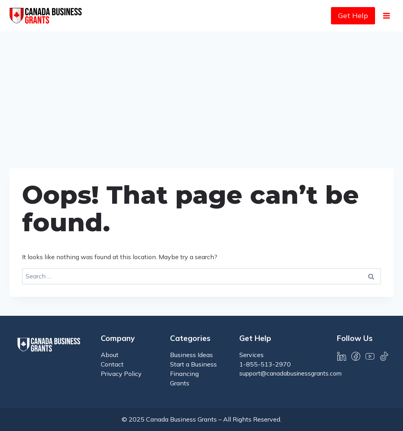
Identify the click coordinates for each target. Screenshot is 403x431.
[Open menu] (386, 15)
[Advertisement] (201, 90)
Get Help (353, 15)
